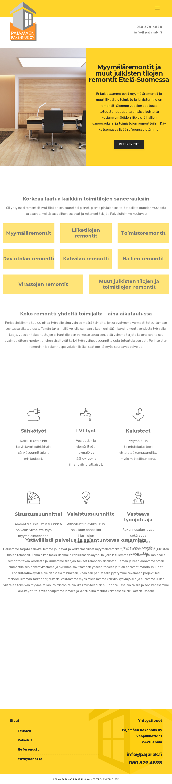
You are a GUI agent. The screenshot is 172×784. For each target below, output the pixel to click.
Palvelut (25, 740)
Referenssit (129, 144)
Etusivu (24, 731)
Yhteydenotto (30, 759)
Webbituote (112, 779)
